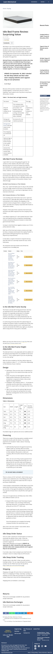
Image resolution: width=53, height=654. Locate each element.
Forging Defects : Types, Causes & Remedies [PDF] (44, 36)
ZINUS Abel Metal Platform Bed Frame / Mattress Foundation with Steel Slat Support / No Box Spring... (11, 273)
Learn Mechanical (9, 2)
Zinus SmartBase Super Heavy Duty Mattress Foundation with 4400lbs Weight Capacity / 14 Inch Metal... (11, 290)
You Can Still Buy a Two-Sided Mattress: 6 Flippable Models (17, 621)
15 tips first (24, 341)
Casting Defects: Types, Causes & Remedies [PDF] (44, 71)
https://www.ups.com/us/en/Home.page (13, 565)
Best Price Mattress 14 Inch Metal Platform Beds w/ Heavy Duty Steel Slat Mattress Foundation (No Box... (11, 281)
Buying (9, 8)
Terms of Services (43, 652)
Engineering (35, 2)
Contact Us (27, 633)
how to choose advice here (14, 343)
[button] (48, 2)
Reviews (44, 2)
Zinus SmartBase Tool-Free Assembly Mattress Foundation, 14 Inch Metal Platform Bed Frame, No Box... (11, 257)
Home (4, 8)
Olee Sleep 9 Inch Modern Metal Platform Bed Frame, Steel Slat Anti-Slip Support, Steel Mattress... (11, 265)
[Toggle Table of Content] (11, 43)
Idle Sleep (10, 617)
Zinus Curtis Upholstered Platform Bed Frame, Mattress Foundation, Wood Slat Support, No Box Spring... (11, 299)
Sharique (38, 640)
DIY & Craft (18, 633)
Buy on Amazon (29, 256)
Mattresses (15, 617)
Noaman (38, 635)
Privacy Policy (35, 652)
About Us (50, 652)
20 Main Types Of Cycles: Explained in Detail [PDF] (45, 60)
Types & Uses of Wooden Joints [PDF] (44, 48)
